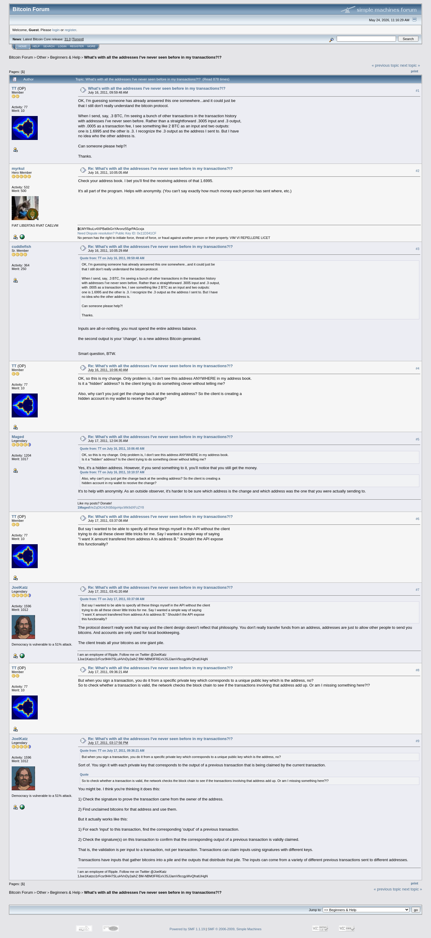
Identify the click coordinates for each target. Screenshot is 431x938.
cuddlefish (21, 246)
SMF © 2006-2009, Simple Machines (235, 929)
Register (77, 46)
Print (414, 71)
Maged (18, 436)
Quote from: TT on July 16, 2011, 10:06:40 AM (112, 448)
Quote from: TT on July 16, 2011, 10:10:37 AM (112, 472)
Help (36, 46)
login (56, 30)
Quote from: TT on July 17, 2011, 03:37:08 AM (112, 599)
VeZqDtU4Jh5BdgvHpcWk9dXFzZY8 (111, 507)
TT (14, 88)
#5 (417, 439)
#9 (417, 741)
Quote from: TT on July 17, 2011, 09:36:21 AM (112, 750)
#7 (417, 589)
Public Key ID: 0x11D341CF (136, 233)
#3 (417, 249)
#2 (417, 171)
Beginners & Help (65, 57)
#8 (417, 670)
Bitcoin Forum (21, 57)
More (91, 46)
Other (42, 57)
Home (23, 46)
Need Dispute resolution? (96, 233)
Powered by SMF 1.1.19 (187, 929)
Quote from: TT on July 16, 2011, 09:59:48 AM (112, 258)
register (70, 30)
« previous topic (385, 65)
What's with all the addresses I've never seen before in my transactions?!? (152, 57)
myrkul (18, 168)
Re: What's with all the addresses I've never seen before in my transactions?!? (160, 168)
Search (49, 46)
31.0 (67, 39)
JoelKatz (20, 587)
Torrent (78, 39)
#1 (417, 90)
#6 (417, 519)
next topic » (410, 65)
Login (62, 46)
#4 (417, 368)
